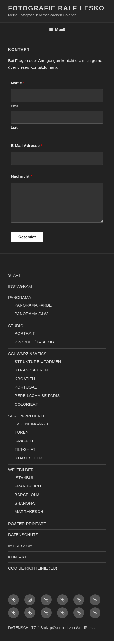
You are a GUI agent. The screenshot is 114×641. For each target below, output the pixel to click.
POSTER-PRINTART (27, 523)
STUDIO (16, 325)
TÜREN (22, 432)
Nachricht (21, 176)
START (14, 275)
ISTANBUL (24, 477)
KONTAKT (17, 557)
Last (14, 127)
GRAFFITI (24, 441)
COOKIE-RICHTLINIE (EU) (32, 568)
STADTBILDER (28, 458)
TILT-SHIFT (25, 449)
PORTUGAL (26, 387)
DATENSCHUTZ (23, 534)
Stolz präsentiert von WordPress (67, 628)
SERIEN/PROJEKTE (27, 416)
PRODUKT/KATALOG (34, 342)
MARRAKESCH (29, 511)
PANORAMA (19, 297)
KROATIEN (25, 378)
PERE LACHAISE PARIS (37, 395)
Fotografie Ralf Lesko (56, 8)
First (14, 106)
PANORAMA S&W (31, 313)
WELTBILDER (21, 469)
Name (18, 82)
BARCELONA (27, 494)
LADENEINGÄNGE (32, 423)
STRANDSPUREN (31, 370)
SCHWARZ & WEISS (27, 353)
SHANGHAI (25, 503)
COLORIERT (26, 404)
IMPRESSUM (20, 545)
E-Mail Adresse (26, 145)
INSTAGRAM (20, 286)
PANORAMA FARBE (33, 305)
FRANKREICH (28, 486)
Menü (57, 29)
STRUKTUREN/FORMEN (38, 361)
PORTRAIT (25, 333)
